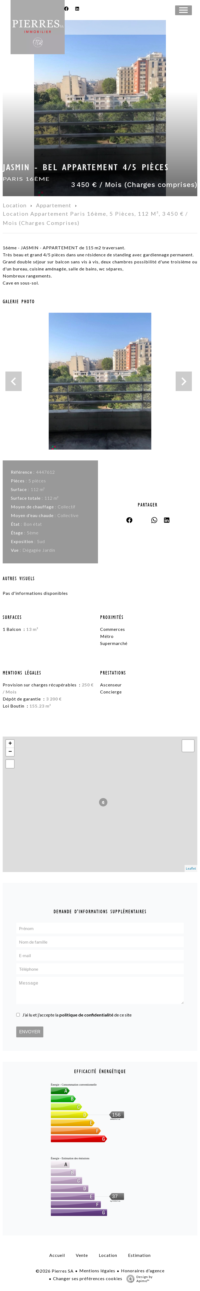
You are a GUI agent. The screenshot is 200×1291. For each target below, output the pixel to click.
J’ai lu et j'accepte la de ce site (77, 1014)
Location (15, 205)
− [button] (10, 752)
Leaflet (191, 868)
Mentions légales (97, 1270)
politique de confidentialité (86, 1014)
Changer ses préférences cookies (87, 1278)
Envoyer (29, 1031)
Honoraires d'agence (143, 1270)
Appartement (53, 205)
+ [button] (10, 744)
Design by (138, 1279)
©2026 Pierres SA (55, 1270)
